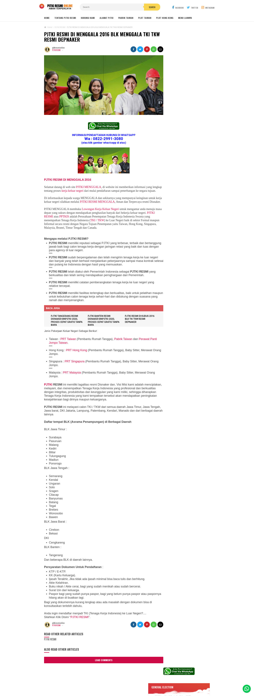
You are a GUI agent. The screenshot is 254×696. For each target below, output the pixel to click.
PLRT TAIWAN (144, 17)
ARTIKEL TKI (166, 296)
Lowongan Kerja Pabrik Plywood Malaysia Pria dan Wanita (181, 236)
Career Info (185, 683)
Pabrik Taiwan (123, 343)
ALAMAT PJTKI (106, 17)
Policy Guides (153, 683)
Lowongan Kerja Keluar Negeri (100, 213)
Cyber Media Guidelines (129, 683)
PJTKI (48, 389)
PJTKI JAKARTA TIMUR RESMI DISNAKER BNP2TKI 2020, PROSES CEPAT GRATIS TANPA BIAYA (181, 276)
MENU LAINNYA (185, 17)
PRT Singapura (74, 366)
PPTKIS (72, 221)
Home (47, 17)
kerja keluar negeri (82, 187)
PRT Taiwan (68, 343)
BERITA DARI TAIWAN (170, 301)
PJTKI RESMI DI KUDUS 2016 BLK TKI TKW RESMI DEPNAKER (137, 323)
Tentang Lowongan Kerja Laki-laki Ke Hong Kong (182, 249)
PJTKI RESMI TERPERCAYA (126, 688)
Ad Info (109, 683)
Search (145, 7)
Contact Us (95, 683)
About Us (81, 683)
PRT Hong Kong (76, 354)
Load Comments (101, 664)
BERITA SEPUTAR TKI (170, 306)
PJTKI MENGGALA (88, 184)
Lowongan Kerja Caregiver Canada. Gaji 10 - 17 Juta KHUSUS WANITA (182, 224)
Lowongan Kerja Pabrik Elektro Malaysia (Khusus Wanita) (181, 262)
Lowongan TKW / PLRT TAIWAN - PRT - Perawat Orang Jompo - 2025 (182, 195)
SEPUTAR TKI (166, 311)
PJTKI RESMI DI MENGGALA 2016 (67, 176)
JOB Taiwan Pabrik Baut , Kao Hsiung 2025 (186, 92)
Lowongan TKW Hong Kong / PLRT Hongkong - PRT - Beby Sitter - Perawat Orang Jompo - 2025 (182, 209)
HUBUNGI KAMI (88, 17)
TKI (99, 224)
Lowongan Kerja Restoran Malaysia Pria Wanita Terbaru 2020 (184, 126)
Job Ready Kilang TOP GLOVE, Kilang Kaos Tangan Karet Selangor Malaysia (185, 117)
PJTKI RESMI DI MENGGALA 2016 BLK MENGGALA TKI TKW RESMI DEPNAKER (97, 36)
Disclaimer (169, 683)
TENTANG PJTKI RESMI (65, 17)
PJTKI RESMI (56, 50)
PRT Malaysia (72, 377)
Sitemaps (68, 683)
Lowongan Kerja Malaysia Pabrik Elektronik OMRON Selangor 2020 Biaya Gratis (186, 108)
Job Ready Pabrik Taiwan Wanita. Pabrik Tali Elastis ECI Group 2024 (186, 99)
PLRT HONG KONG (164, 17)
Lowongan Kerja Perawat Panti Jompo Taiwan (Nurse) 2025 (181, 183)
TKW (107, 224)
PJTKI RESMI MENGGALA (104, 202)
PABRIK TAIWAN (125, 17)
